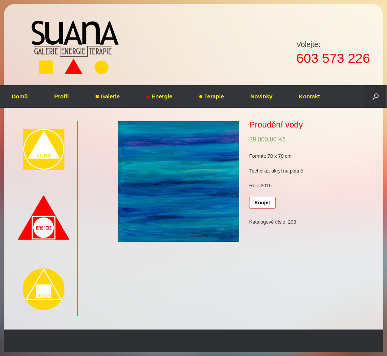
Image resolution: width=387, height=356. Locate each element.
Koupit (262, 202)
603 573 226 (333, 58)
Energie (159, 96)
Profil (61, 96)
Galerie (107, 96)
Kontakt (309, 96)
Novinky (261, 96)
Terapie (211, 96)
